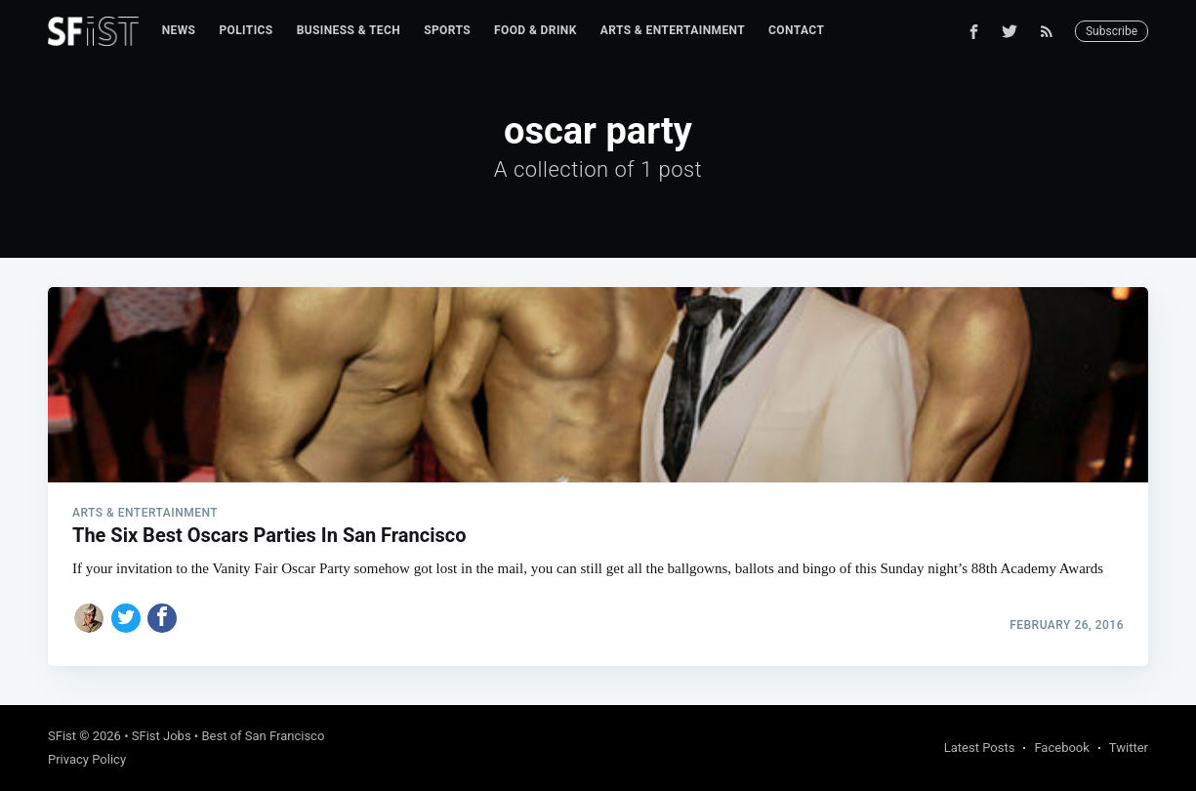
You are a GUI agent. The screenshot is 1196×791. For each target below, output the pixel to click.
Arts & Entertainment (672, 30)
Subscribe (1111, 31)
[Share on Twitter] (126, 618)
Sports (447, 30)
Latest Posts (979, 747)
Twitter (1128, 747)
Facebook (1061, 747)
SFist (62, 736)
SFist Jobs (161, 736)
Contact (796, 30)
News (179, 30)
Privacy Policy (87, 759)
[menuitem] (179, 31)
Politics (245, 30)
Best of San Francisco (262, 736)
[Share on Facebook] (162, 618)
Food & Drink (535, 30)
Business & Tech (349, 30)
